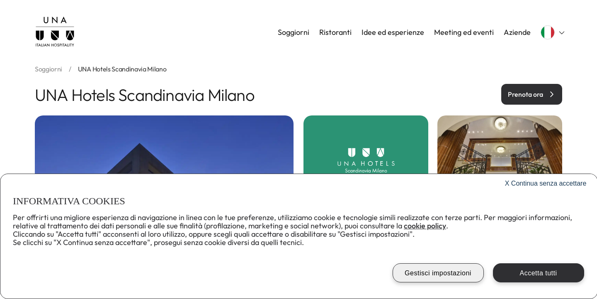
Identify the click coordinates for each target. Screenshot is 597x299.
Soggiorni (293, 32)
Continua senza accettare (546, 183)
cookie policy (425, 225)
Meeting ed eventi (464, 32)
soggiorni (48, 69)
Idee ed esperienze (393, 32)
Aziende (517, 32)
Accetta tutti (538, 273)
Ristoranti (335, 32)
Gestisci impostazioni (438, 273)
